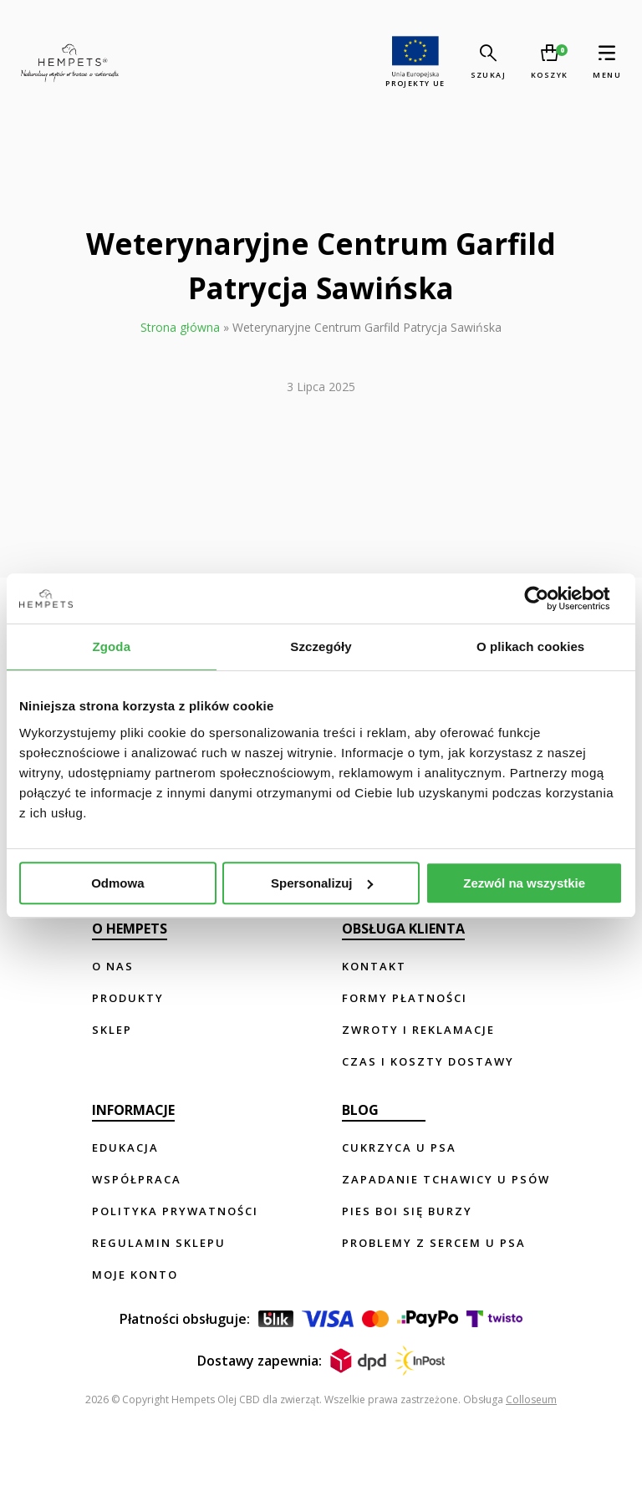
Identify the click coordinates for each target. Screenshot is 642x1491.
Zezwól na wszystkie (524, 883)
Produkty (128, 997)
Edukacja (125, 1147)
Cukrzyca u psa (399, 1147)
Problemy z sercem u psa (434, 1242)
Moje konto (135, 1274)
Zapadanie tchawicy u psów (446, 1179)
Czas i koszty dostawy (428, 1061)
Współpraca (136, 1179)
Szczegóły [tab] (320, 646)
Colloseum (531, 1399)
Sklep (112, 1029)
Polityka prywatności (175, 1211)
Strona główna (180, 327)
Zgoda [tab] (112, 646)
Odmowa (117, 883)
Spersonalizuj (322, 883)
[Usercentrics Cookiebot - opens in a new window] (549, 598)
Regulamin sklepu (159, 1242)
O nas (113, 966)
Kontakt (374, 966)
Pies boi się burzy (407, 1211)
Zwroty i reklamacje (418, 1029)
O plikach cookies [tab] (530, 646)
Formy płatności (404, 997)
